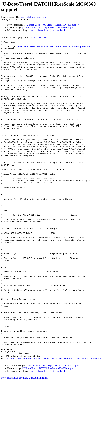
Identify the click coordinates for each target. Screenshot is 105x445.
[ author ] (60, 30)
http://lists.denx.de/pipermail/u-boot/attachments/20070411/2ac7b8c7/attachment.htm (55, 422)
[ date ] (32, 30)
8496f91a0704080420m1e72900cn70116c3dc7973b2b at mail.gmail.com (54, 48)
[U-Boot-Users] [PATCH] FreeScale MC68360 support (52, 25)
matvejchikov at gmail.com (34, 17)
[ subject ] (50, 30)
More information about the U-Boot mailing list (24, 442)
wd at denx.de (38, 37)
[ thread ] (40, 30)
